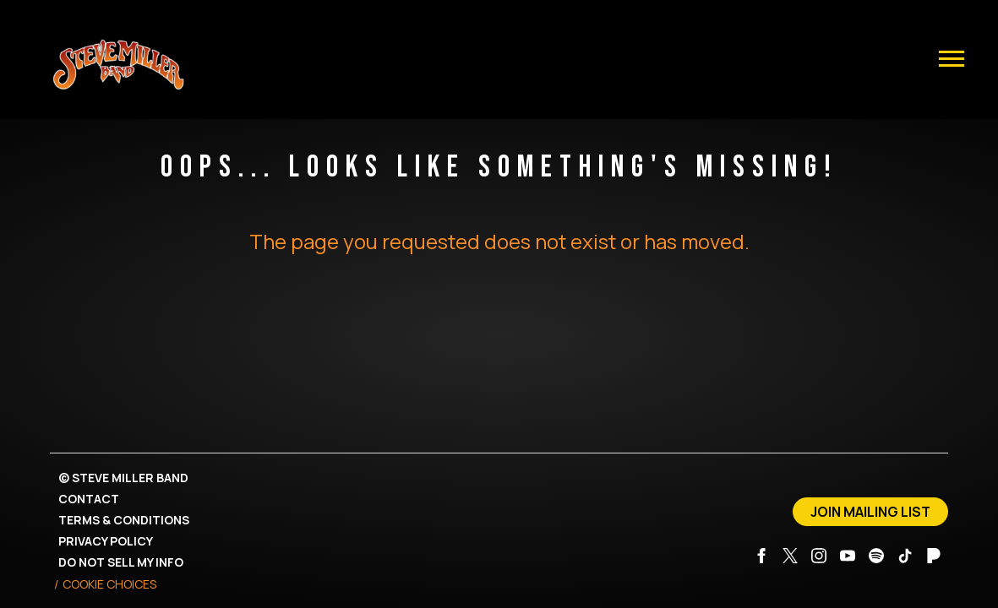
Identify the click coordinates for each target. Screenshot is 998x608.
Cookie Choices (109, 584)
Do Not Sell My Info (120, 562)
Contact (88, 499)
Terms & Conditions (123, 520)
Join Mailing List (870, 511)
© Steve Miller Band (123, 478)
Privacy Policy (105, 541)
